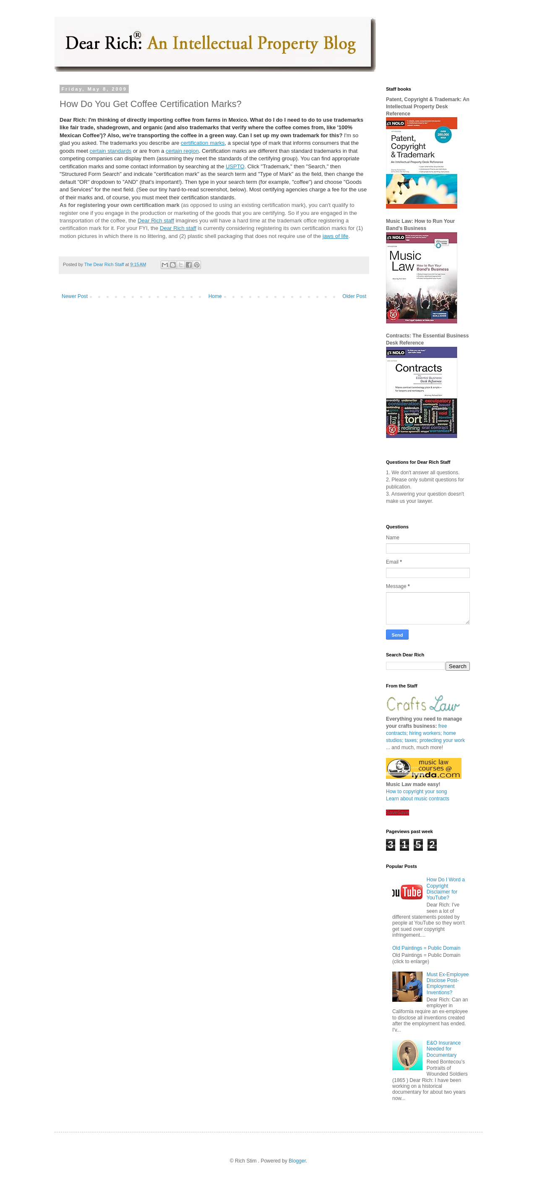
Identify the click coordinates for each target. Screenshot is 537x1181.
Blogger (297, 1161)
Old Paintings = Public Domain (426, 948)
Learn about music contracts (417, 799)
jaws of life (336, 236)
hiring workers (425, 733)
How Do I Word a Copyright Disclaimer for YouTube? (446, 889)
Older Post (354, 296)
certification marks (203, 143)
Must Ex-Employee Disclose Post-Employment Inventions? (448, 983)
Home (215, 296)
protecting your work (442, 740)
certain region (182, 151)
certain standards (111, 151)
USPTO (235, 166)
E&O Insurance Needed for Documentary (444, 1049)
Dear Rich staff (156, 220)
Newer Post (75, 296)
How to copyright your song (416, 791)
